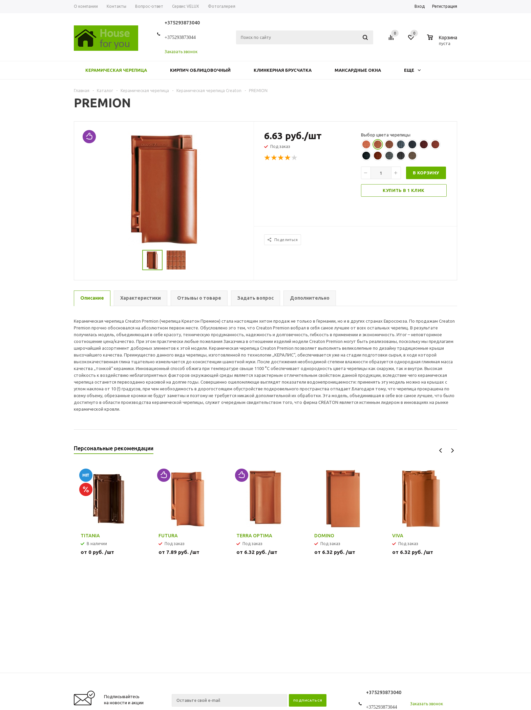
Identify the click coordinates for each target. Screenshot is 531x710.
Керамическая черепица (116, 70)
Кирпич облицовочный (200, 70)
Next (452, 450)
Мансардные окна (358, 70)
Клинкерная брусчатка (283, 70)
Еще (412, 70)
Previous (441, 450)
